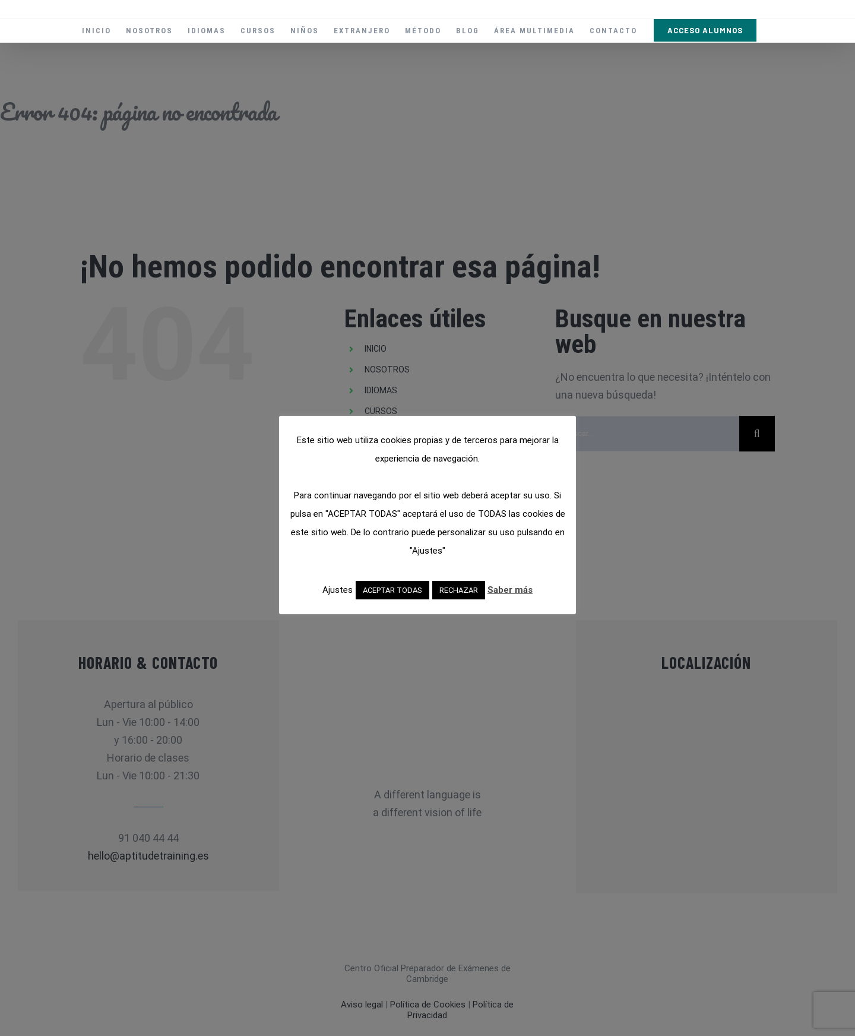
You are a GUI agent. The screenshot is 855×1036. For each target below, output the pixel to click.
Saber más (510, 590)
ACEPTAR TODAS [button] (392, 590)
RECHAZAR (458, 590)
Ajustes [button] (337, 590)
